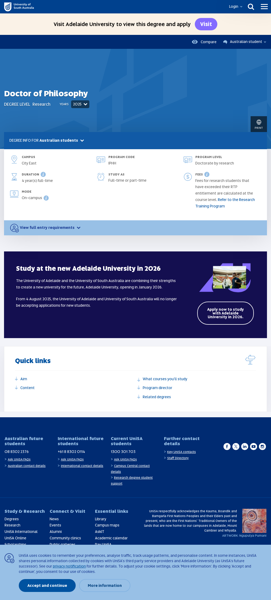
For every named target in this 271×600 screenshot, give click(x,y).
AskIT (99, 531)
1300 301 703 (123, 451)
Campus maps (107, 525)
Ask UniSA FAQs (19, 459)
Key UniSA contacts (181, 452)
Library (100, 519)
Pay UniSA (103, 544)
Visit (206, 24)
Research (12, 525)
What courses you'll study (165, 378)
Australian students (62, 140)
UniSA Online (15, 538)
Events (55, 525)
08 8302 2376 (17, 451)
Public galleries (62, 544)
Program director (157, 387)
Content (27, 387)
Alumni (56, 531)
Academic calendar (111, 538)
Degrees (12, 519)
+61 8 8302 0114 (71, 451)
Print (259, 124)
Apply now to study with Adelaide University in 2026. (225, 313)
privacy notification (69, 566)
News (54, 519)
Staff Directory (178, 458)
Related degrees (157, 396)
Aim (23, 378)
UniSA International (21, 531)
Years (64, 104)
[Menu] (264, 7)
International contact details (82, 466)
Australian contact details (27, 466)
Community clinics (65, 538)
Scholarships (15, 544)
